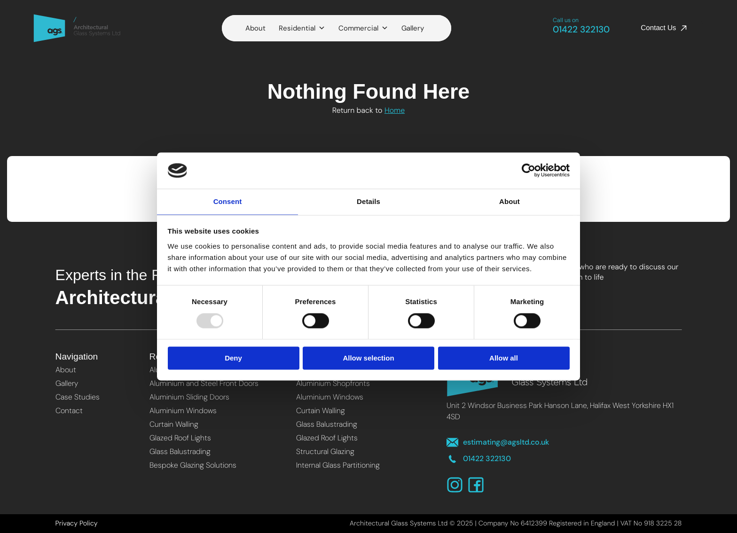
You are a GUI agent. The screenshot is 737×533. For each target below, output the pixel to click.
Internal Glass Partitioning (338, 465)
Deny (233, 358)
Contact (69, 410)
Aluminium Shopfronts (333, 383)
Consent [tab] (227, 201)
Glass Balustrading (180, 451)
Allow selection (368, 358)
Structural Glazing (325, 451)
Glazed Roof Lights (180, 438)
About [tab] (509, 201)
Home (394, 110)
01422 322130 (581, 26)
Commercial (363, 28)
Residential (302, 28)
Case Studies (77, 397)
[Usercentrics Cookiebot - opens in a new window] (528, 170)
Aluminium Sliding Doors (189, 397)
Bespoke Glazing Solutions (192, 465)
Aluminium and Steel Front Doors (204, 383)
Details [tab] (368, 201)
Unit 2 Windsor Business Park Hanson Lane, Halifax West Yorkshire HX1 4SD (560, 411)
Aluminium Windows (183, 410)
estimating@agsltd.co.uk (498, 442)
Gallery (412, 28)
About (255, 28)
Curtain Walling (173, 424)
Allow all (503, 358)
